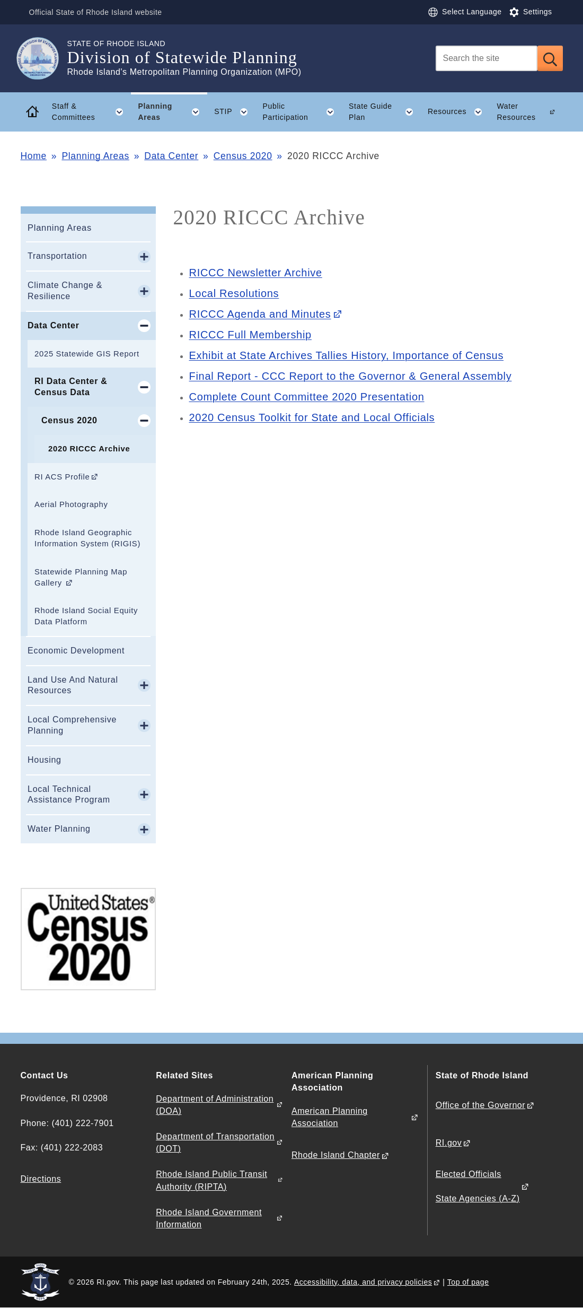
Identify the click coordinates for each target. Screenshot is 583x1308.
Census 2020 (243, 156)
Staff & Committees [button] (91, 112)
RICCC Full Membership (250, 335)
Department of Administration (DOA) (214, 1104)
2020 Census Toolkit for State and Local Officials (312, 417)
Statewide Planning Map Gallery (80, 577)
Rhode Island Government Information (209, 1218)
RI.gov (449, 1142)
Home (34, 156)
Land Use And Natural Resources (73, 685)
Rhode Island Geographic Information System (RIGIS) (87, 538)
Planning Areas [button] (172, 112)
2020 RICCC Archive (89, 448)
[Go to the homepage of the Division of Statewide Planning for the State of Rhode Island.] (44, 58)
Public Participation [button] (301, 112)
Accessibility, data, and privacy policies (363, 1282)
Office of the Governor (480, 1105)
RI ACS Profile (62, 477)
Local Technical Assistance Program (69, 794)
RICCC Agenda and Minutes (260, 314)
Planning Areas (95, 156)
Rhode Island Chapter (336, 1154)
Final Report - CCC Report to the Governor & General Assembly (350, 376)
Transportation (57, 255)
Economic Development (76, 650)
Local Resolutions (234, 293)
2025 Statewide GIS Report (86, 354)
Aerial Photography (71, 504)
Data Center (171, 156)
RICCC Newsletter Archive (255, 272)
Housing (44, 759)
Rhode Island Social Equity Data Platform (86, 616)
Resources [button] (459, 112)
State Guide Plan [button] (384, 112)
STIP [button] (234, 112)
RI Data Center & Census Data (70, 387)
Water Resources (516, 111)
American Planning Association (330, 1117)
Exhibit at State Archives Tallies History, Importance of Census (346, 355)
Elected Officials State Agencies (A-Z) (478, 1186)
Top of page (468, 1282)
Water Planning (59, 828)
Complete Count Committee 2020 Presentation (307, 397)
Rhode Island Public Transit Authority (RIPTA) (211, 1180)
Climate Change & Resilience (65, 291)
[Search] (486, 58)
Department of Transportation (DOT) (215, 1142)
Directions (41, 1178)
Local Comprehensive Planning (72, 725)
